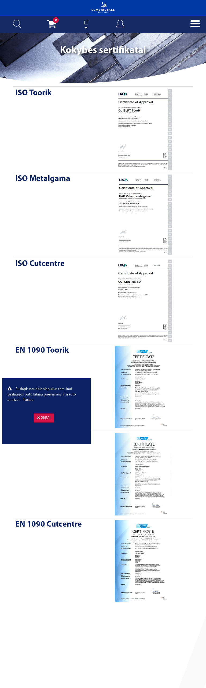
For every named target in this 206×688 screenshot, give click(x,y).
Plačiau (28, 400)
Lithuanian (85, 28)
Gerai (43, 418)
